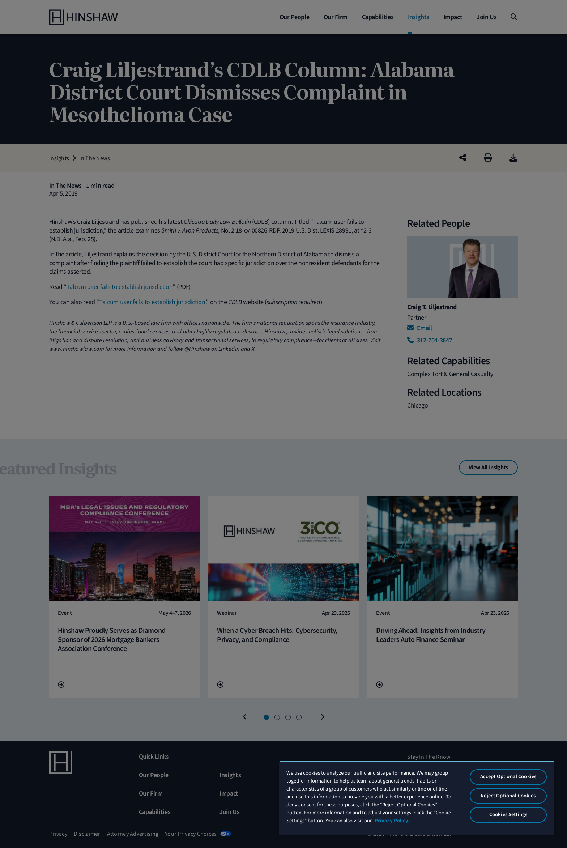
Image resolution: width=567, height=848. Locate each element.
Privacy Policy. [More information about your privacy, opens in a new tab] (392, 820)
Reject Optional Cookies (508, 796)
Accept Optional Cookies (508, 776)
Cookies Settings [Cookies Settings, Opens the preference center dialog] (508, 814)
